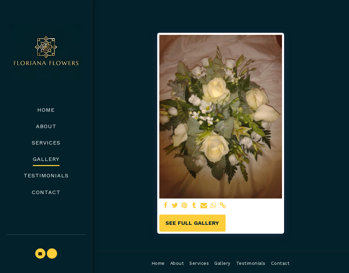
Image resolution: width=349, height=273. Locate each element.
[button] (40, 253)
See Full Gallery (192, 223)
